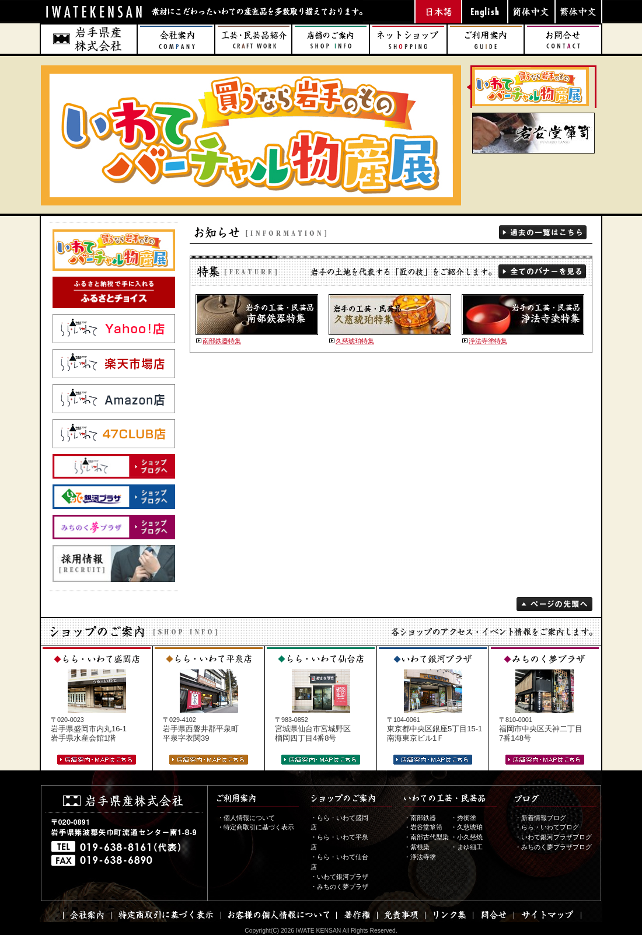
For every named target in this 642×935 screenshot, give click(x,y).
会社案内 (176, 39)
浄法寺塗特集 (488, 340)
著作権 (356, 915)
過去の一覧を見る (543, 232)
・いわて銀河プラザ (339, 876)
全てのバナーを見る (542, 271)
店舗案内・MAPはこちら (96, 760)
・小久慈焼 (467, 836)
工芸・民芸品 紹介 (253, 39)
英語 (484, 11)
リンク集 (449, 915)
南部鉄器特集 (222, 340)
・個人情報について (246, 817)
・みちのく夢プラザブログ (553, 846)
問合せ (493, 915)
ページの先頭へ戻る (554, 604)
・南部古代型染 (426, 836)
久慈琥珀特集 (355, 340)
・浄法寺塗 (420, 856)
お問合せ (563, 39)
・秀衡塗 (463, 817)
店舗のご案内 (330, 39)
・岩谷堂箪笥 (423, 827)
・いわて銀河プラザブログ (553, 836)
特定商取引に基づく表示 (166, 915)
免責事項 (401, 915)
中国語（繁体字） (577, 11)
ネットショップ (408, 39)
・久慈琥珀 (467, 827)
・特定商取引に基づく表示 (255, 827)
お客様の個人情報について (278, 915)
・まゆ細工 (467, 846)
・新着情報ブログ (540, 817)
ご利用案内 (486, 39)
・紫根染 (417, 846)
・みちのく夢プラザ (339, 886)
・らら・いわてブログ (547, 827)
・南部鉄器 (420, 817)
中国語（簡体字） (531, 11)
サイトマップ (547, 915)
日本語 (437, 11)
